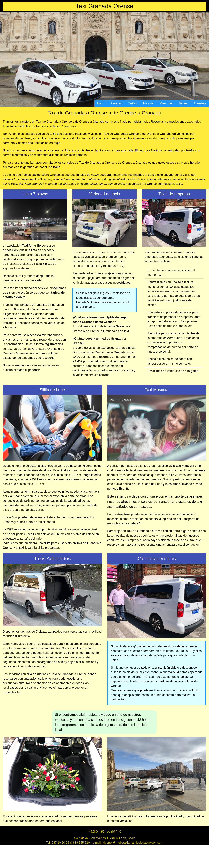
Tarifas (132, 103)
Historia (148, 103)
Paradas (116, 103)
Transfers (200, 103)
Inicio (100, 103)
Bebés (183, 103)
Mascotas (166, 103)
